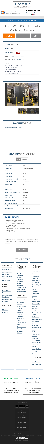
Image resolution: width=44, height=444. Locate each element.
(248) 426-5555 (22, 402)
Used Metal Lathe (22, 435)
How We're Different (22, 427)
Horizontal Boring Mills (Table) (7, 296)
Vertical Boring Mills (6, 292)
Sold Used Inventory (19, 20)
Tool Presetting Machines (36, 335)
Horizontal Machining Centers (16, 56)
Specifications (23, 36)
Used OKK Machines (18, 59)
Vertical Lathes (6, 269)
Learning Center (22, 422)
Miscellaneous (36, 362)
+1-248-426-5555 (33, 10)
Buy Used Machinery (22, 412)
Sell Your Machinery (22, 417)
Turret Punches (36, 271)
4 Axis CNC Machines (38, 435)
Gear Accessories (36, 364)
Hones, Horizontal (37, 319)
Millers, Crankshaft (35, 331)
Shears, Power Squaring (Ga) (35, 281)
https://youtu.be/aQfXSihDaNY (13, 127)
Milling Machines (29, 435)
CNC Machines (4, 435)
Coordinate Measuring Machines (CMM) (36, 325)
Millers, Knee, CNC (35, 352)
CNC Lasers (35, 291)
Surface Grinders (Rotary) (21, 328)
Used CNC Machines (12, 435)
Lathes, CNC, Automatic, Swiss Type (7, 276)
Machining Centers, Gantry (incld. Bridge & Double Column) (21, 288)
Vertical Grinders (21, 300)
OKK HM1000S (32, 20)
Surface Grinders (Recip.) (21, 323)
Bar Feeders (35, 273)
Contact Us (22, 430)
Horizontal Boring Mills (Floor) (7, 300)
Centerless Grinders (20, 332)
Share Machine (9, 36)
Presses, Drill (35, 278)
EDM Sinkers (5, 312)
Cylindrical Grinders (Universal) (20, 310)
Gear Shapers (35, 321)
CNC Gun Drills (36, 304)
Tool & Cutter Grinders (20, 303)
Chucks (34, 289)
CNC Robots (35, 338)
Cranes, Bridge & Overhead (36, 285)
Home (9, 20)
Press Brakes (35, 276)
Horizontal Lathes (7, 272)
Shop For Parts (22, 420)
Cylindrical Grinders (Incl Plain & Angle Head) (20, 317)
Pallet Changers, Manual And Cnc (36, 341)
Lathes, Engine (6, 280)
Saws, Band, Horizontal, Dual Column (36, 312)
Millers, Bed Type (36, 349)
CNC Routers (35, 317)
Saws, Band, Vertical (35, 345)
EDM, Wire (5, 310)
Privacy (22, 415)
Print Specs (36, 36)
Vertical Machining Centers (20, 275)
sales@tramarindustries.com (33, 12)
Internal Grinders (21, 306)
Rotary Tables (35, 293)
